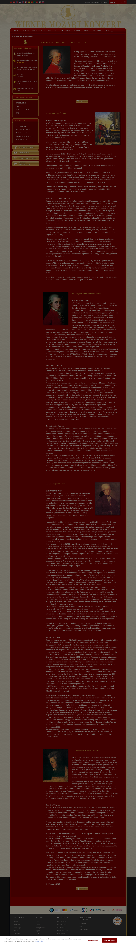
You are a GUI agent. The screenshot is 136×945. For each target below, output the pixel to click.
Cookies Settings (93, 940)
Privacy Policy (39, 941)
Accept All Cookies (109, 940)
